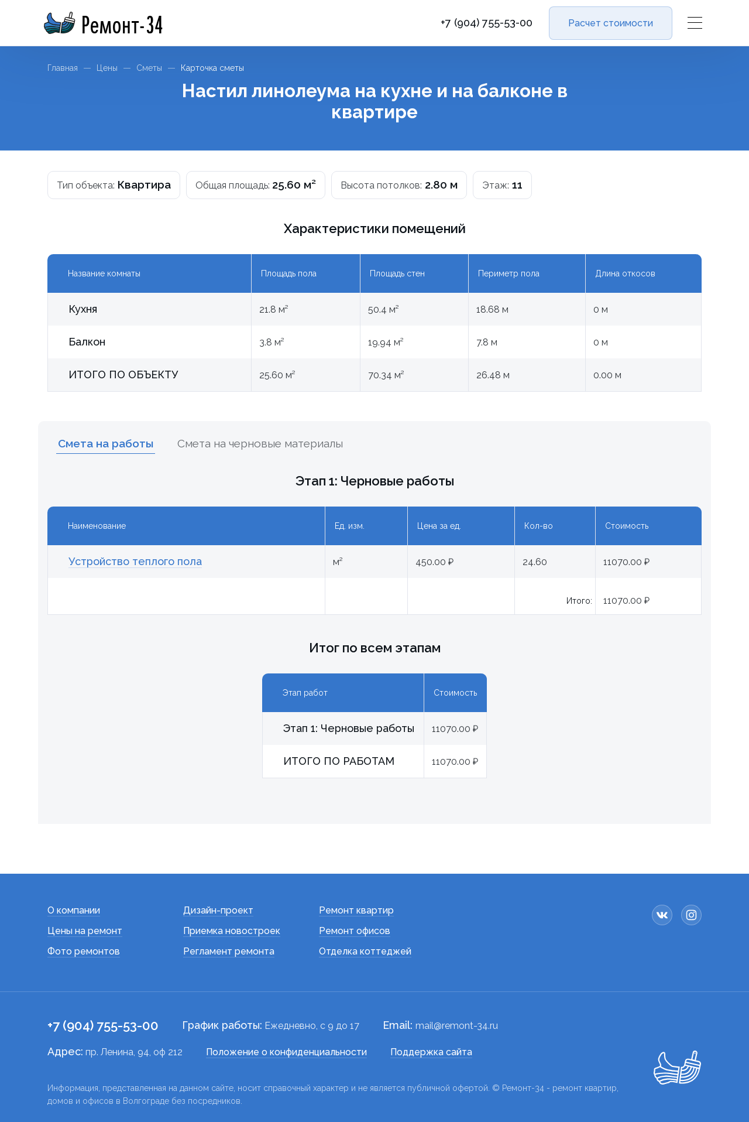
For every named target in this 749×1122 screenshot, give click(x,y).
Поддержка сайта (431, 1052)
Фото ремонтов (83, 951)
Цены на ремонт (84, 930)
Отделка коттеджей (365, 951)
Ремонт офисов (354, 930)
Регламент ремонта (228, 951)
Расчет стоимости (610, 23)
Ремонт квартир (356, 910)
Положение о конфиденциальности (286, 1052)
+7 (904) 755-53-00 (486, 23)
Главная (62, 67)
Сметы (149, 67)
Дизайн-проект (218, 910)
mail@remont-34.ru (456, 1025)
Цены (107, 67)
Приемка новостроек (231, 930)
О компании (73, 910)
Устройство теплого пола (135, 561)
